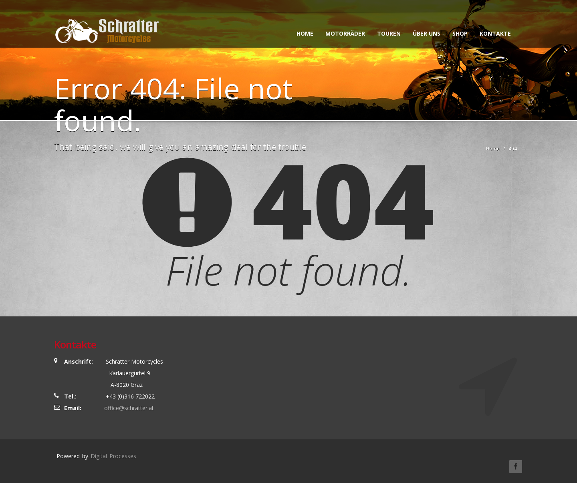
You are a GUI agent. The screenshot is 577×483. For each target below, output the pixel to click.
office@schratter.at (129, 408)
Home (305, 33)
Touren (389, 33)
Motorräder (345, 33)
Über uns (426, 33)
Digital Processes (113, 456)
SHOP (460, 33)
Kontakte (495, 33)
